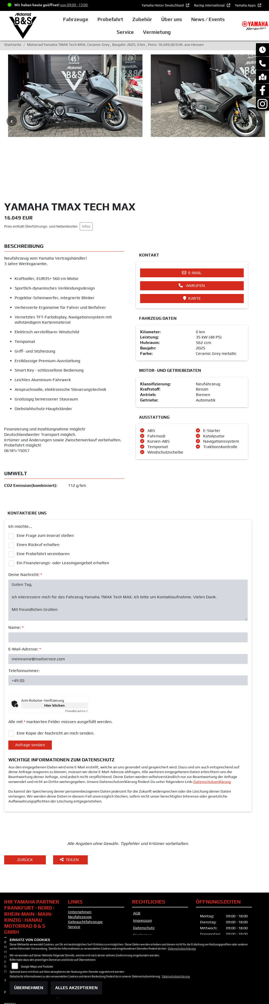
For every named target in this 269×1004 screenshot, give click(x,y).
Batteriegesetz (145, 903)
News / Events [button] (208, 19)
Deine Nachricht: (25, 525)
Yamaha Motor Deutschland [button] (163, 5)
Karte (192, 248)
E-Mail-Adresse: (24, 599)
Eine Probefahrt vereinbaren (43, 504)
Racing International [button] (210, 5)
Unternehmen (79, 863)
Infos (86, 177)
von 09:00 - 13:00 (74, 4)
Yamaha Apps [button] (246, 5)
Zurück (25, 810)
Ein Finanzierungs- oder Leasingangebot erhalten (63, 513)
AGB (136, 864)
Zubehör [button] (142, 19)
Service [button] (125, 32)
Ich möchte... (20, 476)
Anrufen (192, 236)
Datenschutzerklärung (212, 732)
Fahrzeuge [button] (75, 19)
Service (74, 877)
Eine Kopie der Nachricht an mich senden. (55, 683)
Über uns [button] (171, 19)
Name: (15, 577)
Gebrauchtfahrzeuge (85, 872)
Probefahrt (110, 19)
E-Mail (192, 223)
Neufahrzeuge (80, 867)
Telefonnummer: (24, 621)
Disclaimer (142, 886)
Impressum (142, 871)
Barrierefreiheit (146, 893)
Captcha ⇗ (76, 661)
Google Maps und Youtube (37, 966)
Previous (12, 96)
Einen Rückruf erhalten (38, 495)
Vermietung (157, 32)
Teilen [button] (70, 810)
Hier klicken (54, 656)
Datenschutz (144, 878)
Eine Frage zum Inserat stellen (45, 486)
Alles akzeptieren (76, 987)
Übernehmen (28, 987)
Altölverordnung (145, 908)
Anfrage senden (30, 695)
